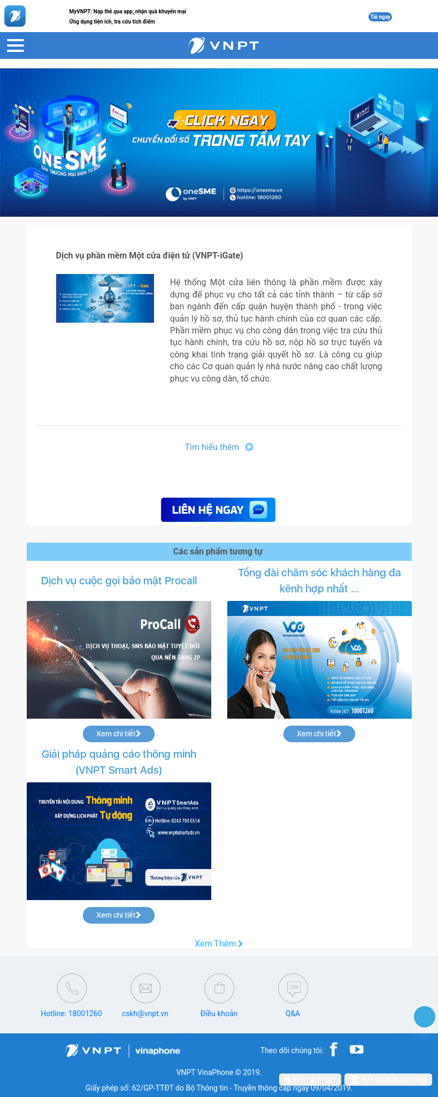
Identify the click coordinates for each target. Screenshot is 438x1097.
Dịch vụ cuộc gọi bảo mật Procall (119, 580)
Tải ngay (380, 17)
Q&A (293, 1013)
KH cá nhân (310, 1080)
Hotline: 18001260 (71, 1013)
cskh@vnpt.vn (145, 1013)
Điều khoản (219, 1013)
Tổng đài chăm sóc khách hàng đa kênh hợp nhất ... (319, 580)
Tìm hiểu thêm (219, 447)
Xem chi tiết (118, 733)
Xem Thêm (219, 944)
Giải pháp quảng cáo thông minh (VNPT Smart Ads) (119, 762)
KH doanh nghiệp (388, 1080)
